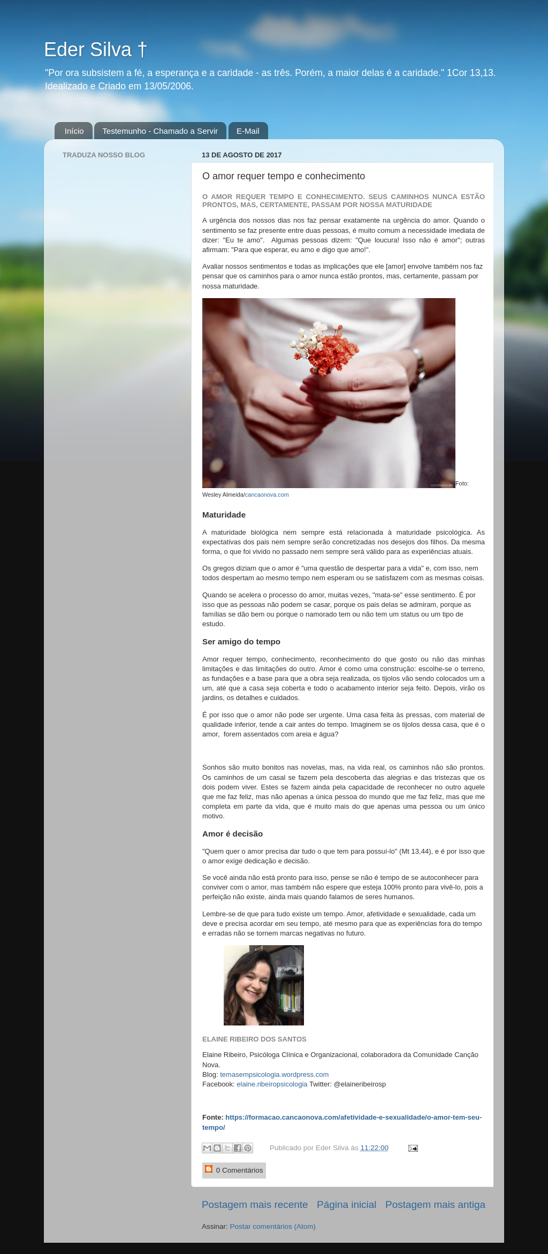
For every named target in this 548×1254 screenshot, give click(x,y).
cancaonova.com (267, 494)
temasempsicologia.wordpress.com (274, 1074)
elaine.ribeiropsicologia (272, 1084)
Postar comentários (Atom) (273, 1226)
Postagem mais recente (255, 1204)
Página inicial (346, 1204)
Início (74, 130)
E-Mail (248, 130)
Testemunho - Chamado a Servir (160, 130)
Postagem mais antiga (435, 1204)
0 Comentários (234, 1169)
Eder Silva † (96, 49)
